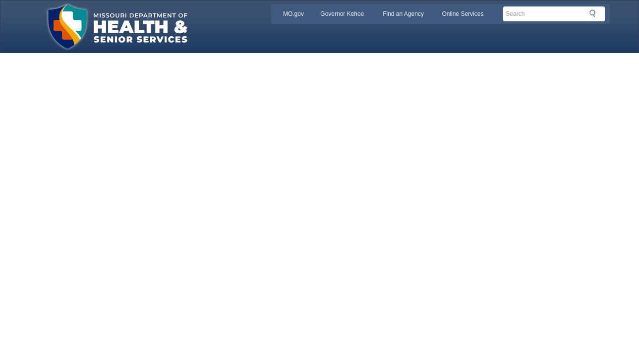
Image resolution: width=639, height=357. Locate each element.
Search (595, 13)
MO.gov (293, 13)
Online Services (462, 13)
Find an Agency (403, 13)
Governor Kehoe (342, 13)
